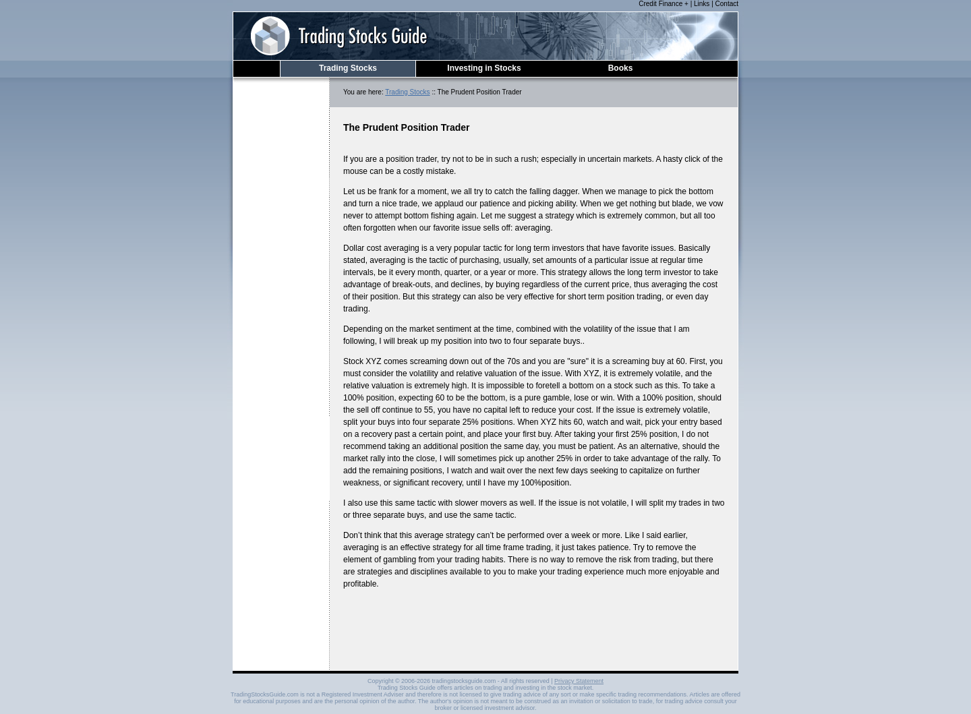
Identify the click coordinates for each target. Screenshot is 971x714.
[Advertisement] (281, 292)
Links (701, 3)
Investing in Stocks (484, 68)
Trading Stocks (348, 68)
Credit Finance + (663, 3)
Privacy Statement (579, 681)
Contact (726, 3)
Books (620, 68)
